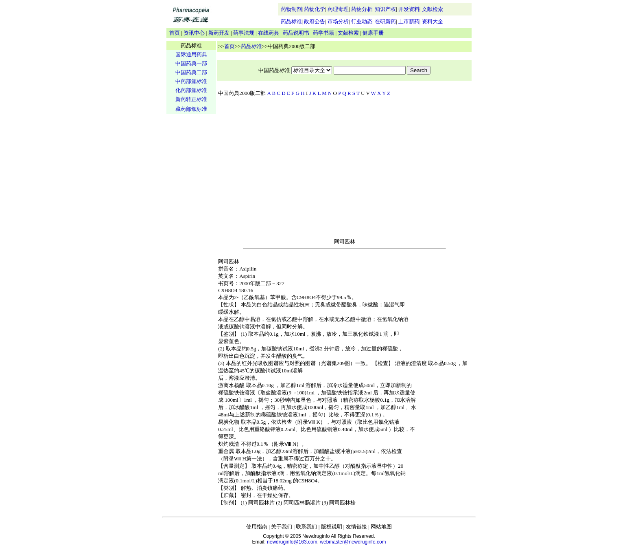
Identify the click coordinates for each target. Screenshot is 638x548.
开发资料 (409, 9)
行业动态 (361, 21)
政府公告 (314, 21)
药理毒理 (338, 9)
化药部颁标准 (191, 90)
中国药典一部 (191, 63)
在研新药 (385, 21)
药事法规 (243, 33)
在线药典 (268, 33)
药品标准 (291, 21)
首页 (174, 33)
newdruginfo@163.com (292, 542)
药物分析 (361, 9)
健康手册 (373, 33)
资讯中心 (194, 33)
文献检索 (432, 9)
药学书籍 (323, 33)
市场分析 (338, 21)
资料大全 (432, 21)
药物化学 (314, 9)
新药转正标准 (191, 99)
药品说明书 (296, 33)
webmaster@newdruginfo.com (353, 542)
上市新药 (409, 21)
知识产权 (385, 9)
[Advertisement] (191, 243)
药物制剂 (291, 9)
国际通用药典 (191, 54)
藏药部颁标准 (191, 109)
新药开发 (218, 33)
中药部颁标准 (191, 81)
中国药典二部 (191, 72)
